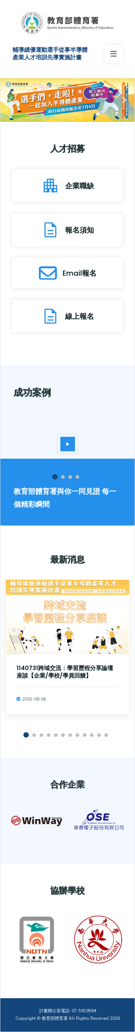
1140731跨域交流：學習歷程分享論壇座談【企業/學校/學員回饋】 (65, 672)
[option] (67, 443)
